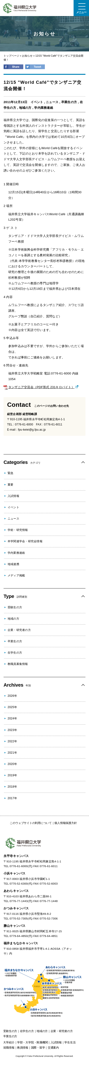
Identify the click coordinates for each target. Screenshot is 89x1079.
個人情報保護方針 (65, 823)
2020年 (12, 764)
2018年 (12, 786)
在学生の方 (15, 652)
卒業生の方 (69, 102)
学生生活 (69, 1042)
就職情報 (8, 1047)
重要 (10, 484)
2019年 (12, 775)
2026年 (12, 695)
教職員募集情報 (18, 664)
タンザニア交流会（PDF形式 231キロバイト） (39, 387)
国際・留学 (38, 1047)
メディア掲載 (16, 575)
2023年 (12, 730)
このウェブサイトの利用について (31, 823)
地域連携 (13, 564)
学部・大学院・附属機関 (32, 1042)
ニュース (52, 102)
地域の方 (25, 107)
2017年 (12, 798)
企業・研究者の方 (19, 630)
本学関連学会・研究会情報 (25, 541)
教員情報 (22, 1047)
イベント (37, 102)
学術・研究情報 (18, 530)
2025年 (12, 707)
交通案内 (53, 1047)
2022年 (12, 741)
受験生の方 (15, 607)
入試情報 (13, 496)
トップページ (11, 55)
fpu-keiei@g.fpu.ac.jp (32, 429)
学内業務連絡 (43, 107)
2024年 (12, 718)
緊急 (10, 473)
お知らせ (27, 55)
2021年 (12, 752)
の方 (10, 1031)
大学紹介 (8, 1042)
